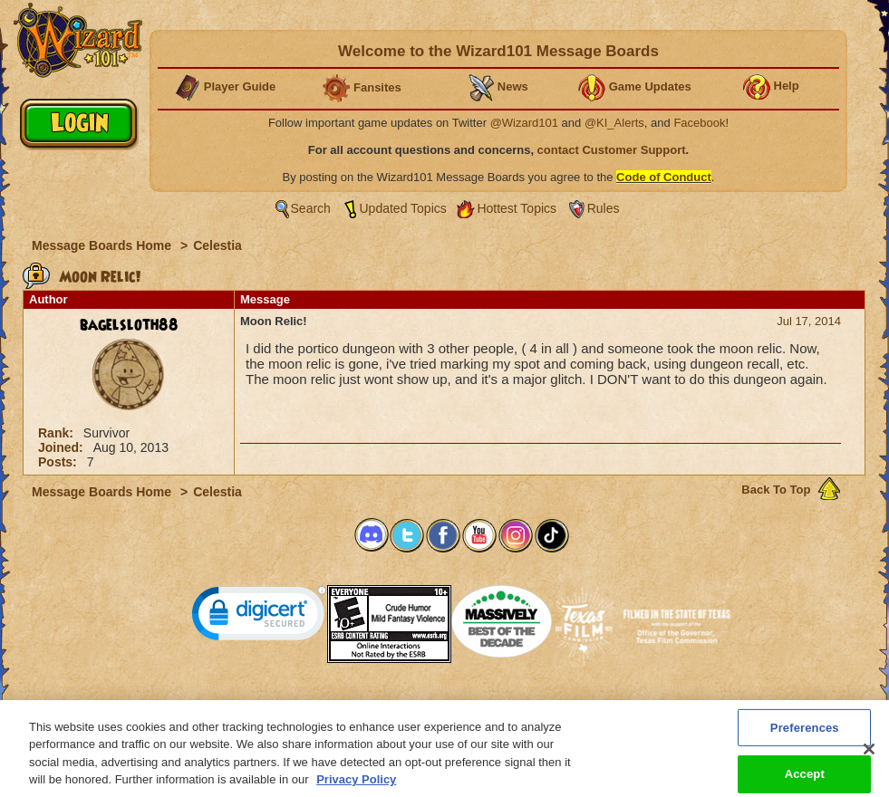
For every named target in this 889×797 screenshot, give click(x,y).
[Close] (869, 759)
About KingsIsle (539, 704)
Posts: (59, 462)
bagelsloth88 (129, 325)
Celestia (217, 245)
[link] (259, 617)
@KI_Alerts (614, 123)
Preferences (621, 704)
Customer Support (440, 704)
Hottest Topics (516, 208)
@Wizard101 (524, 123)
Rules (603, 208)
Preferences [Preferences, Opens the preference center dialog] (804, 737)
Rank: (57, 433)
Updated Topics (403, 208)
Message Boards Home (103, 245)
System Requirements (328, 704)
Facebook (699, 123)
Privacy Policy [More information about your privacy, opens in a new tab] (356, 789)
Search (311, 208)
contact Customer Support (611, 150)
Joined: (62, 447)
